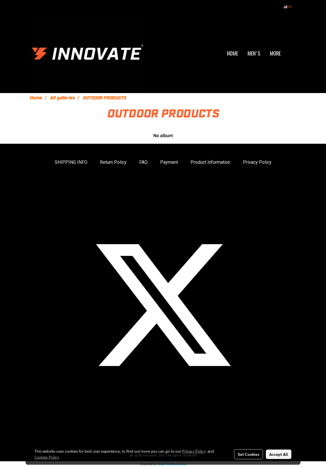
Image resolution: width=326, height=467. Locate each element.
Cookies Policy (46, 457)
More (275, 53)
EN (288, 6)
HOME (232, 53)
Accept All (278, 454)
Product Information (210, 162)
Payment (169, 162)
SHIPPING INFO (71, 162)
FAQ (143, 162)
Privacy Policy (257, 162)
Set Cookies (248, 454)
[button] (291, 53)
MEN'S (254, 53)
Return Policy (113, 162)
